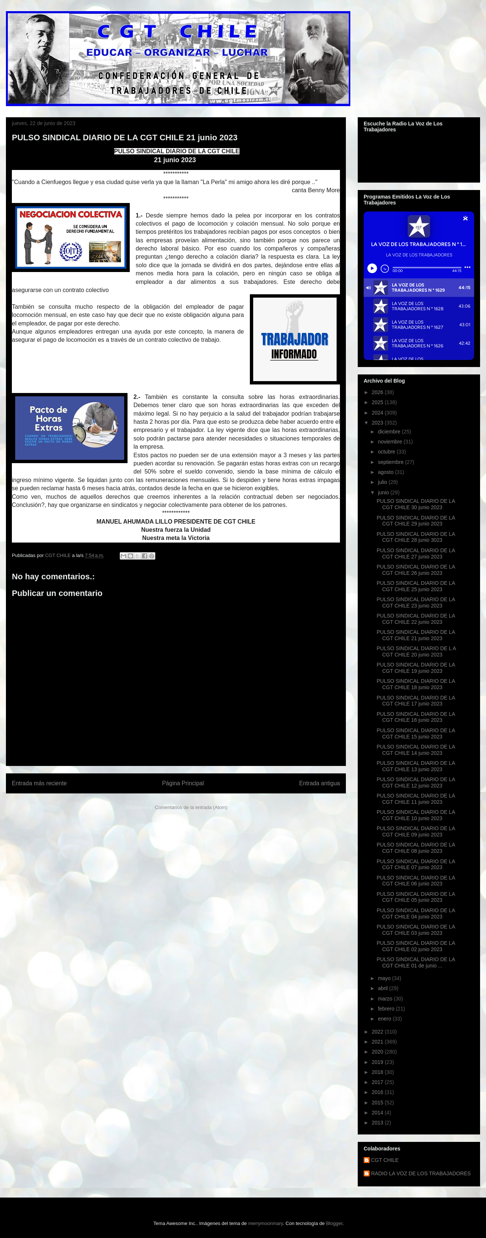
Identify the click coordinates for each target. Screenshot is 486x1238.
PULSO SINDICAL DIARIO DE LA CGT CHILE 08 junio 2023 (416, 848)
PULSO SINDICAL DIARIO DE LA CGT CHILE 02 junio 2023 (416, 946)
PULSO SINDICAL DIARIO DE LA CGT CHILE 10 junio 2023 (416, 815)
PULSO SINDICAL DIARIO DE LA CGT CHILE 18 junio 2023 (416, 684)
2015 (378, 1103)
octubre (387, 452)
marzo (386, 999)
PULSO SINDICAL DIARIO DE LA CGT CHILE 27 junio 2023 (416, 553)
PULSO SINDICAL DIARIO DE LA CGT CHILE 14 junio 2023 (416, 750)
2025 (378, 402)
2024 (378, 413)
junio (384, 492)
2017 (378, 1082)
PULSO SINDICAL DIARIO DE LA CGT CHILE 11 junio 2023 (416, 799)
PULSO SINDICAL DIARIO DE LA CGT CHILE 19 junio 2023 (416, 668)
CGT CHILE (385, 1160)
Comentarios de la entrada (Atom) (191, 807)
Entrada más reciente (39, 783)
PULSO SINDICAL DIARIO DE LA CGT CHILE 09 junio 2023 (416, 831)
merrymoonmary (265, 1223)
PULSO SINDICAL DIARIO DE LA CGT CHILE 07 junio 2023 (416, 864)
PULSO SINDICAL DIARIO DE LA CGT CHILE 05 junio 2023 (416, 897)
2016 (378, 1092)
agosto (386, 472)
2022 (378, 1032)
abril (383, 988)
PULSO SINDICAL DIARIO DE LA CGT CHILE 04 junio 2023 (416, 913)
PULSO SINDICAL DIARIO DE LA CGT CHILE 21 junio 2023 (416, 635)
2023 (378, 423)
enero (385, 1019)
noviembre (390, 442)
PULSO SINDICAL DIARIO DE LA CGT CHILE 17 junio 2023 (416, 701)
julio (383, 482)
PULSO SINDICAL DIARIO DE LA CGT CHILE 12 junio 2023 (416, 782)
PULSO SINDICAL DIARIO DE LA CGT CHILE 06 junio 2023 (416, 881)
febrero (387, 1009)
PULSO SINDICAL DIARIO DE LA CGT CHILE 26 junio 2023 (416, 570)
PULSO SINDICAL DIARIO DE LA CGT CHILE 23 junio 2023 (416, 602)
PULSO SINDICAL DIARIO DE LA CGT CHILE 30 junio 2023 (416, 504)
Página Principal (183, 783)
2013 (378, 1123)
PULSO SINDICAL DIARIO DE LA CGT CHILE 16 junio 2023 (416, 717)
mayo (385, 978)
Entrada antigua (319, 783)
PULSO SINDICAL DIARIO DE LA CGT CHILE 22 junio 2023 (416, 619)
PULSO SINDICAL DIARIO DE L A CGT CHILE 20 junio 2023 (416, 651)
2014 (378, 1113)
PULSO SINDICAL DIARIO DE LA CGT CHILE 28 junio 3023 (416, 537)
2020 (378, 1052)
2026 (378, 392)
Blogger (334, 1223)
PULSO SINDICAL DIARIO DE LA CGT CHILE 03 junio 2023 (416, 930)
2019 (378, 1062)
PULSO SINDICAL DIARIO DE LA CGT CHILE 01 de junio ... (416, 962)
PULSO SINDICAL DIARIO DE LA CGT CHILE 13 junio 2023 (416, 766)
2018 (378, 1072)
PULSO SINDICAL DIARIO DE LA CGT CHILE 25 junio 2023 (416, 586)
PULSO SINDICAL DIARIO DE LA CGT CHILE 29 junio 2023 (416, 521)
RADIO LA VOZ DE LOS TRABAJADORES (421, 1173)
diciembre (390, 432)
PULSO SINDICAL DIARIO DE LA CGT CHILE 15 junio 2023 (416, 733)
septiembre (391, 462)
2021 (378, 1042)
